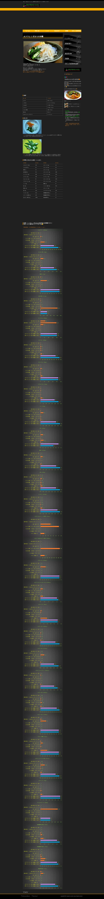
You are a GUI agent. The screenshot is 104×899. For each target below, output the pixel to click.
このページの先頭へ (25, 892)
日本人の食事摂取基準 (72, 62)
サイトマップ (35, 895)
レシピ (72, 47)
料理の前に (72, 42)
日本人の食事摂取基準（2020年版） (71, 112)
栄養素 (72, 57)
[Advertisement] (52, 19)
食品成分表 (72, 52)
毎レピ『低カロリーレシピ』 (39, 5)
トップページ (72, 37)
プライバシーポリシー (26, 895)
